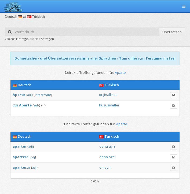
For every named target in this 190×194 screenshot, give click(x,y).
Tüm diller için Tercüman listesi (147, 58)
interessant (43, 95)
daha (103, 146)
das (15, 105)
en (101, 167)
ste (21, 167)
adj (29, 95)
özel (112, 156)
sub (36, 105)
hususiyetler (109, 105)
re (20, 156)
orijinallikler (108, 94)
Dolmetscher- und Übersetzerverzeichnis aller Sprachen (65, 58)
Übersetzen (172, 31)
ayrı (112, 146)
